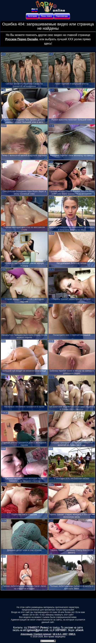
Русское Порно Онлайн (21, 39)
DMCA (72, 634)
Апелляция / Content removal (36, 634)
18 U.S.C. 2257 (60, 634)
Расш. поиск (46, 16)
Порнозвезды (62, 16)
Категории (32, 16)
